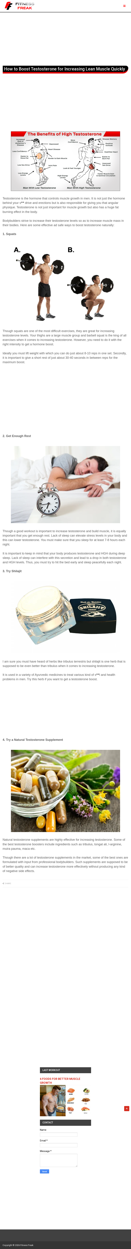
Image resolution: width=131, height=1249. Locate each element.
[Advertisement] (65, 38)
